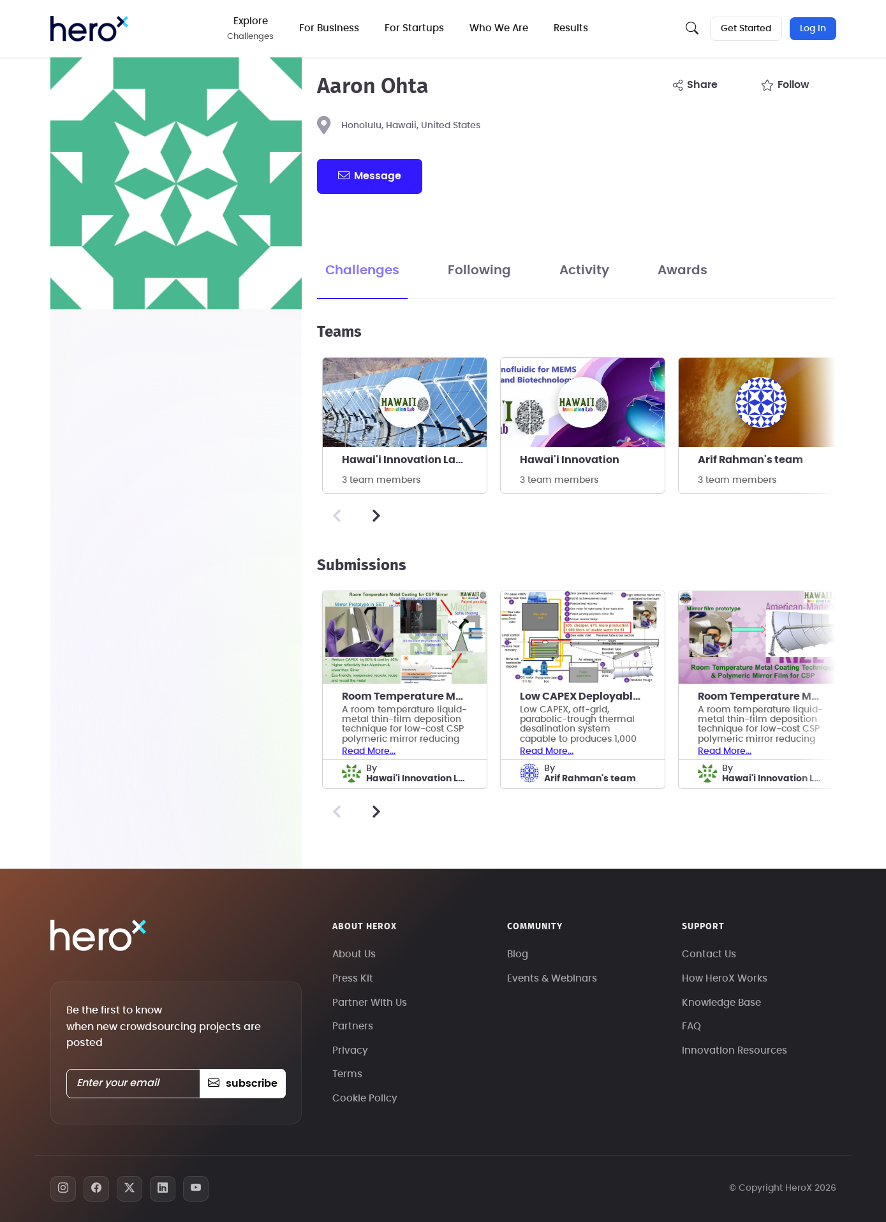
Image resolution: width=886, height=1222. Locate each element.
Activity (584, 270)
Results (571, 28)
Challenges (362, 270)
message (369, 175)
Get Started (746, 28)
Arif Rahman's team (750, 460)
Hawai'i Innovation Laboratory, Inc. (414, 460)
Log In (813, 28)
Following (479, 270)
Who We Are (498, 28)
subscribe (242, 1083)
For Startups (414, 28)
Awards (682, 270)
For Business (329, 28)
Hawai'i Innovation (569, 460)
